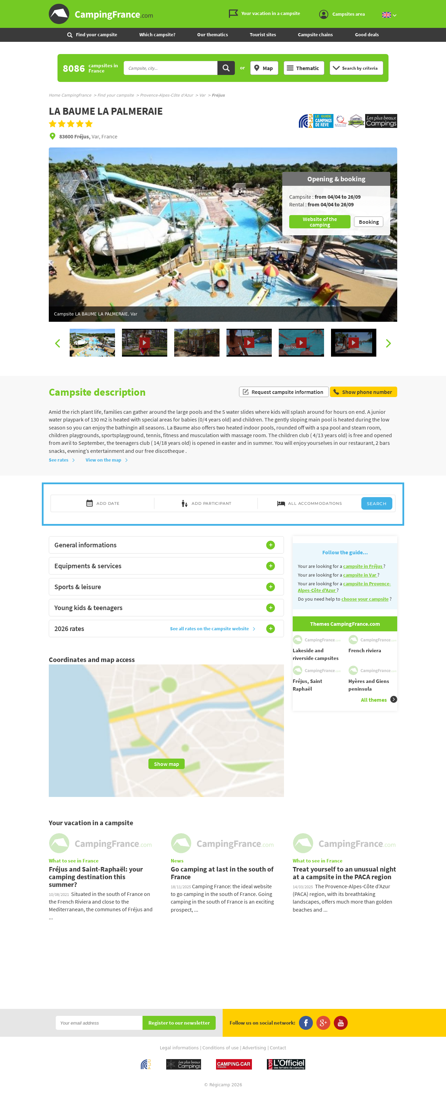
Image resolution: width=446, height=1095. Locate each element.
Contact (278, 1047)
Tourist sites (263, 34)
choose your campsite (365, 599)
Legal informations (179, 1047)
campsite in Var (360, 575)
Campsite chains (315, 34)
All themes (379, 699)
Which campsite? (157, 34)
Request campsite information (282, 391)
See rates (62, 460)
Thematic (303, 67)
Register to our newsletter (179, 1023)
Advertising (254, 1047)
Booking (369, 221)
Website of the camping (320, 221)
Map (263, 67)
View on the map (107, 460)
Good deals (367, 34)
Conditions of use (220, 1047)
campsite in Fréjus (363, 566)
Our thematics (212, 34)
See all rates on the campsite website (213, 628)
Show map (166, 763)
